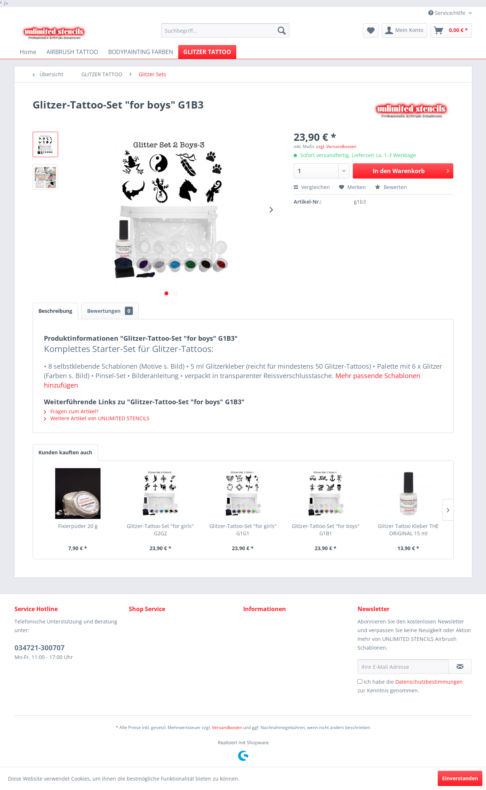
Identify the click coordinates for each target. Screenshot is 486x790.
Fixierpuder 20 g (78, 526)
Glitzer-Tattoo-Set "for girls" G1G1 (243, 530)
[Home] (28, 52)
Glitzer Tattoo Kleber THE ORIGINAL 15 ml (408, 530)
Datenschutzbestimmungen (429, 681)
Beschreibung (55, 310)
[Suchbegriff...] (225, 30)
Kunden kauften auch (65, 452)
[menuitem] (225, 30)
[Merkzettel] (371, 30)
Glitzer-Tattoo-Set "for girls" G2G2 (160, 530)
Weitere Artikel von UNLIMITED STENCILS (97, 418)
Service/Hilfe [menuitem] (447, 12)
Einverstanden (460, 778)
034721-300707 (40, 647)
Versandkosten (227, 727)
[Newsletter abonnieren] (460, 666)
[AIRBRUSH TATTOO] (72, 52)
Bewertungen (110, 311)
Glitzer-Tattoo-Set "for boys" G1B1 (326, 530)
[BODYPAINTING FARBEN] (140, 52)
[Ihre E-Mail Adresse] (403, 666)
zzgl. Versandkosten (336, 146)
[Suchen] (281, 30)
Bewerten (391, 187)
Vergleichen (312, 187)
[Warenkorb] (451, 30)
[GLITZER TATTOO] (207, 52)
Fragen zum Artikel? (71, 411)
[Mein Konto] (404, 30)
